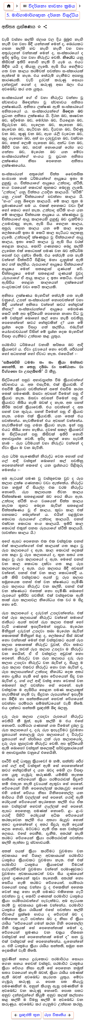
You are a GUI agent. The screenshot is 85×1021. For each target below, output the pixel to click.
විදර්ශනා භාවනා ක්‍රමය (48, 6)
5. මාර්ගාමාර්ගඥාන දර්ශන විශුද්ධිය (42, 15)
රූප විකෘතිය (58, 1015)
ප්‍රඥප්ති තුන (26, 1015)
